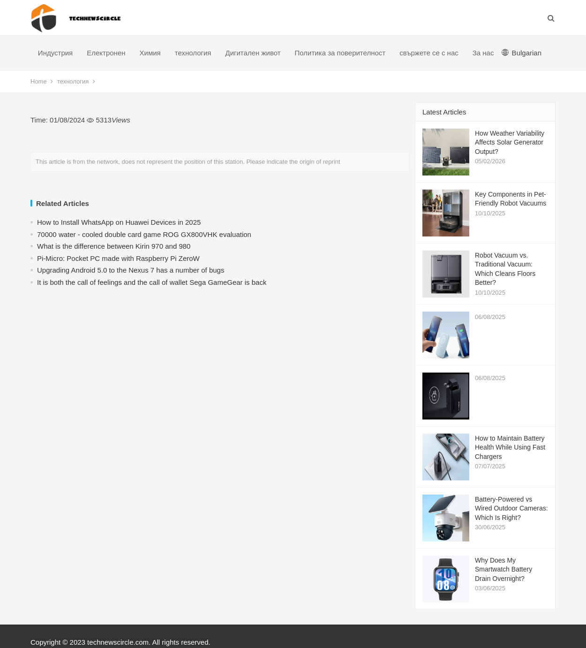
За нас (483, 53)
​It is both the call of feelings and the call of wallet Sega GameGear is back (151, 282)
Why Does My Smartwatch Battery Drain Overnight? (503, 569)
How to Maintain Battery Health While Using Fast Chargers (510, 447)
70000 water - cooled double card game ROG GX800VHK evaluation (144, 234)
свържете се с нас (428, 53)
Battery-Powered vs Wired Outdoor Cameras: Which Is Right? (511, 508)
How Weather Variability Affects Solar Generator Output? (509, 142)
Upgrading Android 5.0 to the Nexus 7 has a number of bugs (130, 270)
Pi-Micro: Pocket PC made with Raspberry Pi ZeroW (118, 258)
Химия (150, 53)
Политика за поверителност (340, 53)
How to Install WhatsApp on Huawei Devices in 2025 (119, 222)
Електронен (106, 53)
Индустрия (55, 53)
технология (193, 53)
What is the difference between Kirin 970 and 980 (113, 246)
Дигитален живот (252, 53)
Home (38, 81)
